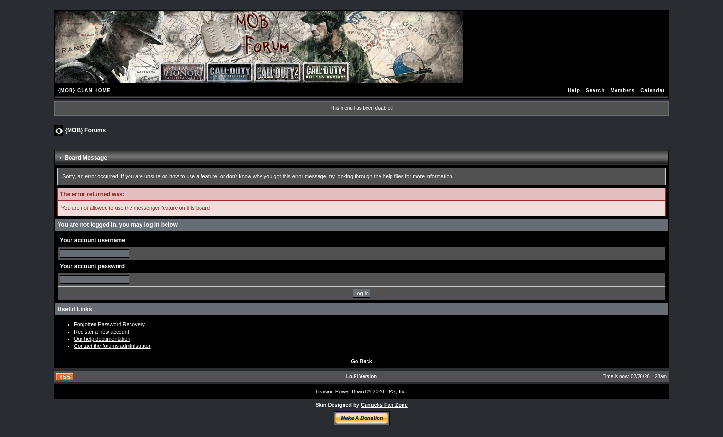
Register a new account (101, 331)
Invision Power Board (341, 391)
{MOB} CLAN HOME (84, 90)
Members (622, 90)
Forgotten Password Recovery (109, 324)
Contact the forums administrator (112, 346)
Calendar (652, 90)
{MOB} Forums (85, 129)
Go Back (361, 361)
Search (595, 90)
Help (574, 90)
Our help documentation (102, 339)
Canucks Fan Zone (384, 405)
